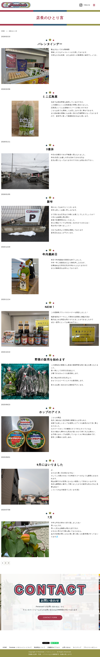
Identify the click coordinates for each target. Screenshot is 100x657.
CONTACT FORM (50, 617)
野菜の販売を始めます (50, 359)
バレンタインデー (50, 44)
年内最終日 (50, 254)
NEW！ (50, 306)
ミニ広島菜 (50, 96)
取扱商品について (39, 647)
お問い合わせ (66, 647)
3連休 (50, 149)
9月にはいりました (50, 464)
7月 (50, 517)
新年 (50, 201)
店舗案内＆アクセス (53, 647)
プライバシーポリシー (90, 647)
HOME (3, 31)
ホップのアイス (50, 412)
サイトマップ (77, 647)
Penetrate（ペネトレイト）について (20, 647)
